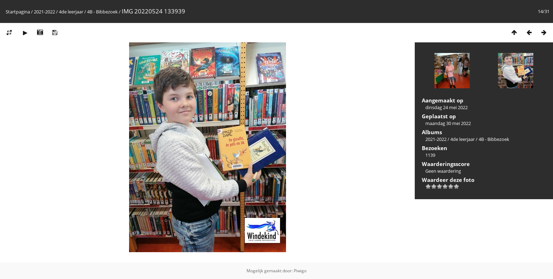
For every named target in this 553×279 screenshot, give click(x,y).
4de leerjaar (71, 11)
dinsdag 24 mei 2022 (446, 107)
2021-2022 (44, 11)
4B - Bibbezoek (102, 11)
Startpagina (18, 11)
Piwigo (300, 271)
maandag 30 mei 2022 (448, 123)
